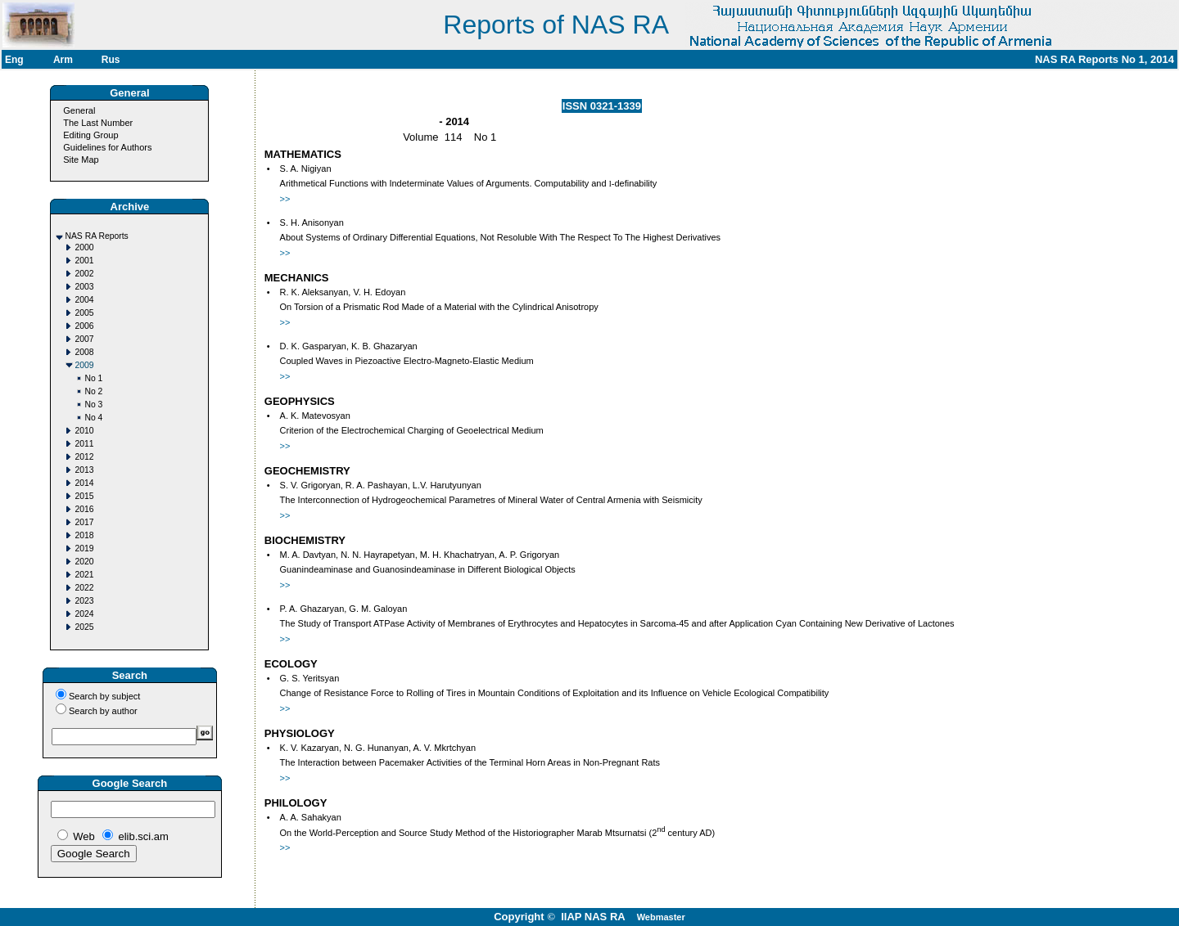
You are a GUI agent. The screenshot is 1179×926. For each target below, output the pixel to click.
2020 (84, 561)
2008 (84, 352)
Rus (111, 59)
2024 (84, 613)
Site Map (80, 159)
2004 (84, 299)
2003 (84, 286)
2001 (84, 260)
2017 (84, 522)
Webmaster (661, 917)
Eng (14, 59)
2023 (84, 600)
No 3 (93, 404)
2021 (84, 574)
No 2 (93, 391)
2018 (84, 535)
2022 (84, 587)
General (79, 110)
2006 (84, 325)
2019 (84, 548)
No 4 (93, 417)
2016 (84, 509)
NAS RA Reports (96, 236)
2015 (84, 496)
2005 (84, 312)
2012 (84, 456)
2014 (84, 483)
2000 (84, 247)
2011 (84, 443)
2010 (84, 430)
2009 (84, 365)
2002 (84, 273)
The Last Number (98, 123)
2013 (84, 469)
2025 (84, 627)
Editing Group (90, 135)
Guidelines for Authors (107, 147)
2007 (84, 339)
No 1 (93, 378)
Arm (63, 59)
